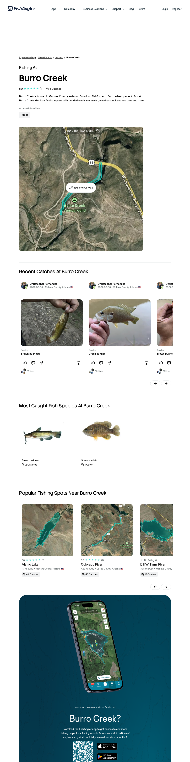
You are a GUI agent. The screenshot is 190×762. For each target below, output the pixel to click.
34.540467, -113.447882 (82, 131)
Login (165, 9)
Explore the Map (27, 57)
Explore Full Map (83, 187)
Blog (131, 9)
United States (45, 57)
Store (142, 9)
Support (116, 9)
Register (176, 9)
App (53, 9)
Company (69, 9)
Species (24, 350)
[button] (81, 188)
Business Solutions (93, 9)
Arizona (59, 57)
